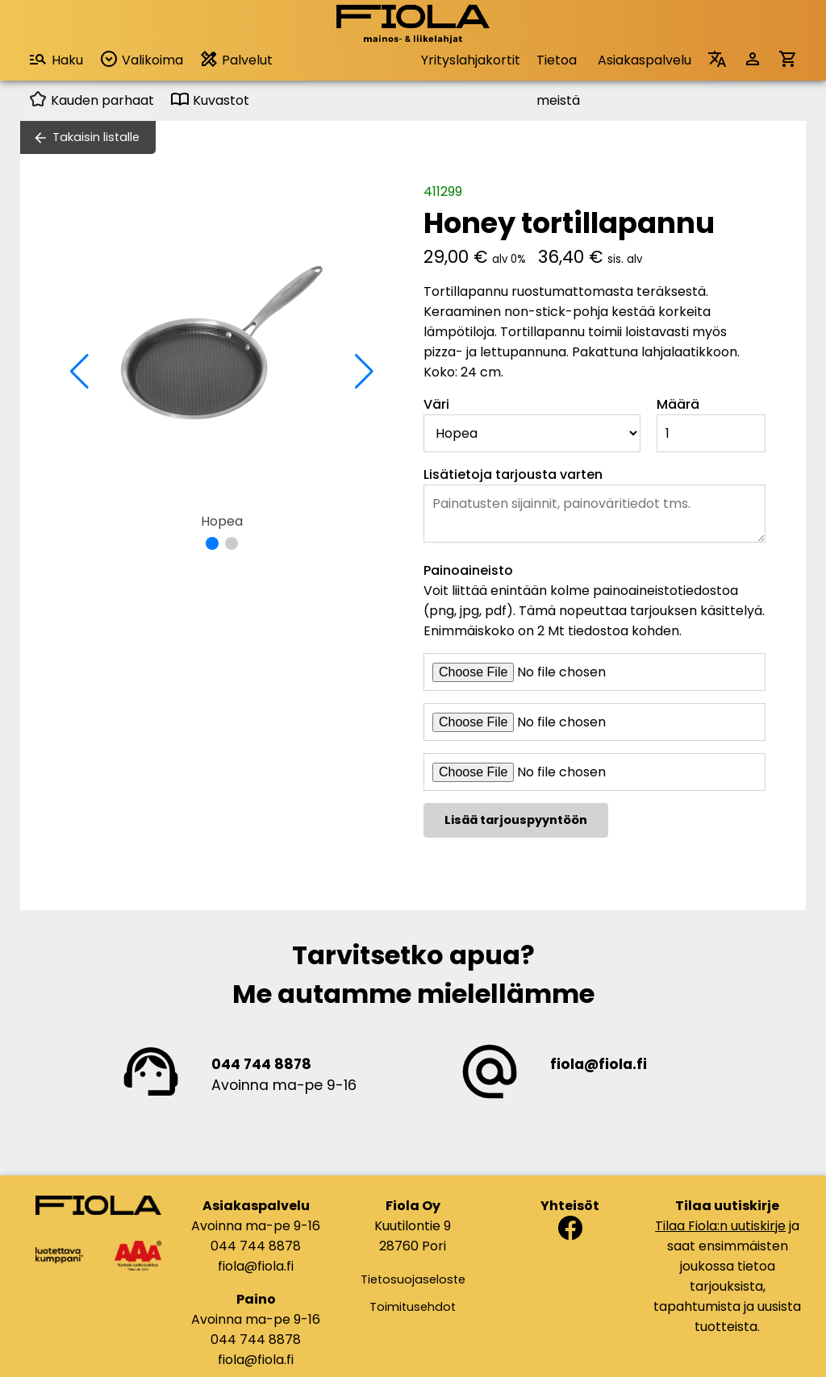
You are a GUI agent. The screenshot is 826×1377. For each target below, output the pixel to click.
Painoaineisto (468, 570)
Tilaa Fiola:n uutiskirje (720, 1226)
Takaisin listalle (96, 137)
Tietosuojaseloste (413, 1279)
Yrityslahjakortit (470, 60)
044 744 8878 (261, 1064)
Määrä (678, 404)
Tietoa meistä (558, 66)
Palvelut (236, 59)
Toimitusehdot (412, 1307)
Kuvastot (209, 100)
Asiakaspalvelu (644, 60)
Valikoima (141, 59)
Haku (55, 59)
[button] (212, 543)
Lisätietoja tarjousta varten (513, 474)
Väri (436, 404)
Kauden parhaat (91, 100)
